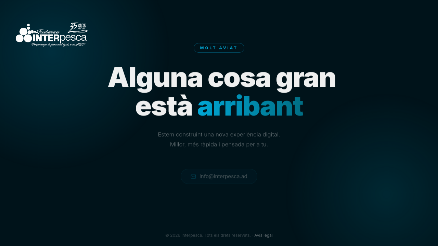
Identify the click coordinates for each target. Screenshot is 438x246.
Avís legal (263, 235)
